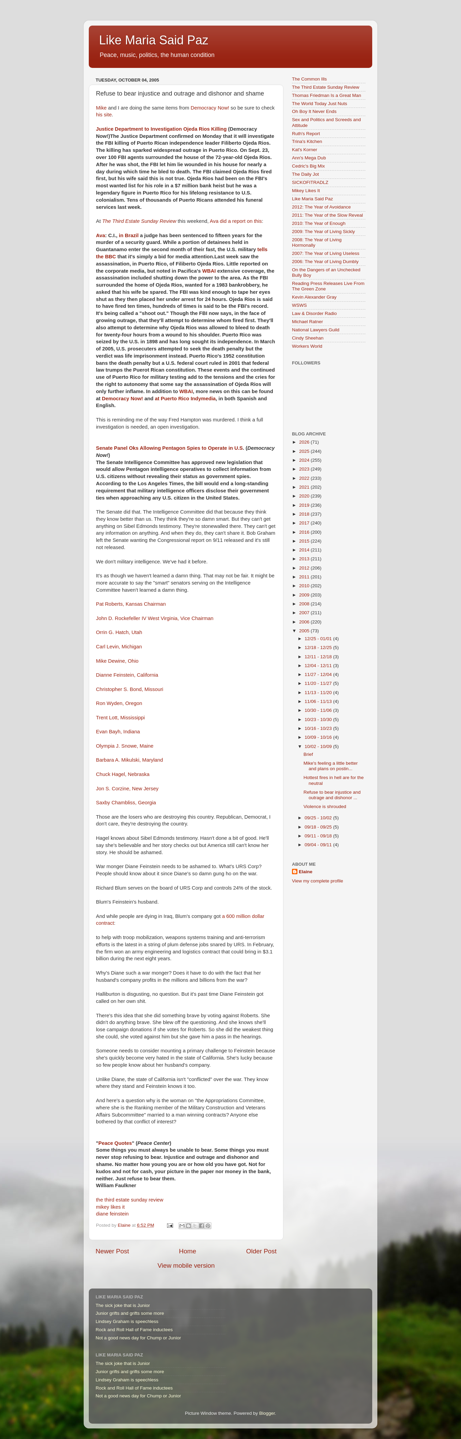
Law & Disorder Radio (314, 313)
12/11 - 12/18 (319, 656)
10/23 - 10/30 (319, 719)
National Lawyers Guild (315, 329)
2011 (305, 576)
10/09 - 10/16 (319, 737)
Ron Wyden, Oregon (119, 703)
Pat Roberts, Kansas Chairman (131, 604)
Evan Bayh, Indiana (118, 731)
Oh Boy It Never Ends (314, 111)
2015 (305, 541)
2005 (305, 630)
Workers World (307, 346)
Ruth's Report (306, 133)
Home (187, 1251)
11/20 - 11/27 (319, 683)
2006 (305, 621)
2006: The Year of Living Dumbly (325, 261)
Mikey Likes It (306, 190)
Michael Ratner (307, 321)
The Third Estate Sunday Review (325, 87)
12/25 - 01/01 (319, 638)
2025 (305, 451)
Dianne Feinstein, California (127, 675)
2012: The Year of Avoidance (321, 207)
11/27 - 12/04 (319, 674)
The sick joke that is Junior (123, 1305)
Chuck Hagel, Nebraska (123, 774)
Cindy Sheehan (307, 338)
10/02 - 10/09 (319, 746)
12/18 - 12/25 (319, 647)
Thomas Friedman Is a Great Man (326, 95)
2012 (305, 568)
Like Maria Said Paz (153, 40)
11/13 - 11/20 (319, 692)
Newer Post (112, 1251)
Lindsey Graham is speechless (127, 1321)
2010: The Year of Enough (319, 223)
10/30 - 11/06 (319, 710)
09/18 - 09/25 (319, 827)
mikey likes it (110, 1207)
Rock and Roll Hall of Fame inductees (134, 1329)
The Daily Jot (305, 174)
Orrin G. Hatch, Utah (119, 632)
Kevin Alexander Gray (314, 297)
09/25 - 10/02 (319, 817)
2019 (305, 505)
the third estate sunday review (129, 1200)
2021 (305, 487)
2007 (305, 612)
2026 (305, 442)
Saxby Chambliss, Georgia (126, 802)
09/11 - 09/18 (319, 835)
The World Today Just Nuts (319, 103)
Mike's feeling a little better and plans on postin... (331, 766)
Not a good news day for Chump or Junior (138, 1337)
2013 (305, 558)
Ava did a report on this (236, 221)
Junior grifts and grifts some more (130, 1313)
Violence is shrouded (325, 806)
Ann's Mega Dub (309, 157)
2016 (305, 532)
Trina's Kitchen (307, 141)
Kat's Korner (304, 149)
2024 (305, 460)
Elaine (305, 871)
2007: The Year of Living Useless (325, 253)
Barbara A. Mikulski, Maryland (129, 760)
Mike (101, 108)
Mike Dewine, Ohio (117, 661)
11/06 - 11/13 (319, 701)
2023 (305, 469)
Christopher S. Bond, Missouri (129, 689)
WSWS (299, 305)
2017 (305, 523)
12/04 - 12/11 (319, 665)
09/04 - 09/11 (319, 844)
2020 (305, 496)
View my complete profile (317, 880)
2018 (305, 514)
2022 (305, 478)
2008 (305, 603)
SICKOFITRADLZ (310, 182)
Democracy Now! (210, 108)
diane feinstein (112, 1214)
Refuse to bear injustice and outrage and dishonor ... (332, 795)
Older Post (261, 1251)
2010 (305, 585)
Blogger (267, 1413)
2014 (305, 549)
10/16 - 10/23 (319, 728)
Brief (308, 754)
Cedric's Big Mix (308, 166)
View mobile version (186, 1265)
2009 (305, 595)
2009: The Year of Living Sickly (323, 231)
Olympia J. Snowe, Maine (124, 746)
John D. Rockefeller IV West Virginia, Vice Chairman (154, 618)
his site (104, 114)
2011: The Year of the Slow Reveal (327, 215)
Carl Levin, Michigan (119, 646)
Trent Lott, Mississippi (120, 717)
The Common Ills (309, 79)
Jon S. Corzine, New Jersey (127, 788)
